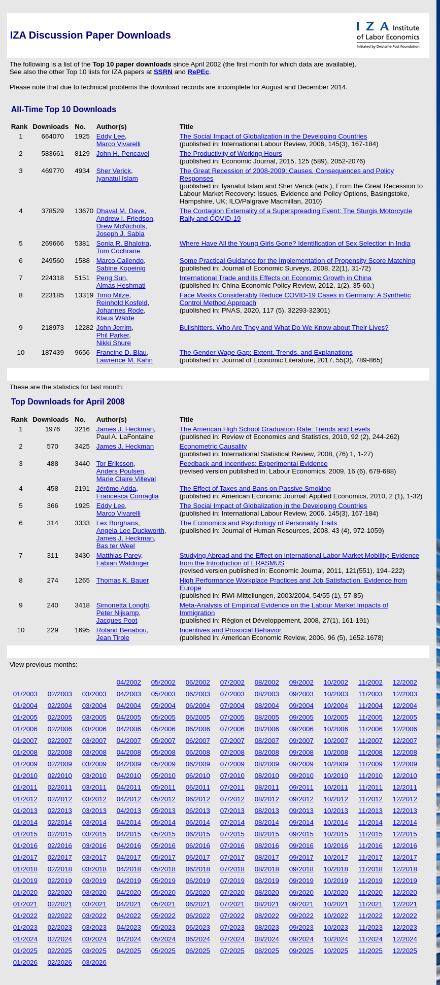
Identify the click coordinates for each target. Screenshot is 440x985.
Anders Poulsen (120, 471)
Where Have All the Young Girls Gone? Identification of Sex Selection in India (295, 243)
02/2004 (60, 705)
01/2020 (25, 892)
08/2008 (267, 752)
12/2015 (405, 834)
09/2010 (301, 775)
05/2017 (163, 857)
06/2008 (198, 752)
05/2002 (163, 682)
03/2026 (94, 962)
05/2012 (163, 799)
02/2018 (60, 869)
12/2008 (405, 752)
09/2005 (301, 717)
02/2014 (60, 822)
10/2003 (336, 694)
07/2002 (232, 682)
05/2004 (163, 705)
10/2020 (336, 892)
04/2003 (129, 694)
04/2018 (129, 869)
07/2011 (232, 787)
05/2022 (163, 916)
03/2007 (94, 740)
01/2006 (25, 729)
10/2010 (336, 775)
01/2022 (25, 916)
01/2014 (25, 822)
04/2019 (129, 881)
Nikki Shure (113, 343)
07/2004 (232, 705)
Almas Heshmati (121, 285)
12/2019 (405, 881)
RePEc (198, 72)
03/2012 (94, 799)
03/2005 (94, 717)
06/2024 (198, 939)
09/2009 (301, 764)
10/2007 (336, 740)
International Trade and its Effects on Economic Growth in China (275, 278)
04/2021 (129, 904)
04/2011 (129, 787)
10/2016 (336, 846)
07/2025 (232, 951)
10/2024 (336, 939)
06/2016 (198, 846)
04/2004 (129, 705)
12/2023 (405, 927)
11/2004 (370, 705)
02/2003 (60, 694)
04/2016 (129, 846)
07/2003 (232, 694)
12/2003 (405, 694)
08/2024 (267, 939)
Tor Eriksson (114, 463)
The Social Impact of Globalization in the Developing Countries (273, 136)
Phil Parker (112, 335)
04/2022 (129, 916)
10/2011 (336, 787)
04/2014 (129, 822)
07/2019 (232, 881)
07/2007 (232, 740)
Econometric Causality (213, 446)
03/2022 (94, 916)
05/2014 (163, 822)
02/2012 (60, 799)
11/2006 (370, 729)
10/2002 (336, 682)
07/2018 (232, 869)
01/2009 (25, 764)
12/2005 (405, 717)
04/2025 (129, 951)
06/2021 (198, 904)
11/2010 (370, 775)
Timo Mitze (112, 295)
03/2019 (94, 881)
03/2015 (94, 834)
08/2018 (267, 869)
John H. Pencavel (122, 153)
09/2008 (301, 752)
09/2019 (301, 881)
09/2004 (301, 705)
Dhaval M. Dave (120, 211)
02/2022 (60, 916)
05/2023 (163, 927)
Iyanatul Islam (117, 178)
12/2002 (405, 682)
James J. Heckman (125, 429)
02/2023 (60, 927)
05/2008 (163, 752)
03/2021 (94, 904)
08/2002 (267, 682)
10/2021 (336, 904)
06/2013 (198, 810)
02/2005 (60, 717)
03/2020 (94, 892)
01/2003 (25, 694)
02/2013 (60, 810)
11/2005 (370, 717)
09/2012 (301, 799)
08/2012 (267, 799)
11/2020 (370, 892)
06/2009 (198, 764)
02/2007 (60, 740)
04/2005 (129, 717)
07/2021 (232, 904)
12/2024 (405, 939)
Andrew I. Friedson (124, 218)
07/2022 (232, 916)
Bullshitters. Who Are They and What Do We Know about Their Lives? (284, 327)
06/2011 (198, 787)
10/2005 (336, 717)
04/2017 (129, 857)
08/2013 (267, 810)
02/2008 (60, 752)
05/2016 (163, 846)
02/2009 (60, 764)
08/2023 (267, 927)
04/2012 (129, 799)
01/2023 (25, 927)
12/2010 (405, 775)
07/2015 (232, 834)
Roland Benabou (121, 630)
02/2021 (60, 904)
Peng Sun (111, 278)
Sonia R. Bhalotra (122, 243)
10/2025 (336, 951)
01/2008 (25, 752)
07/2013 (232, 810)
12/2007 (405, 740)
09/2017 (301, 857)
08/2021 (267, 904)
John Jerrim (114, 327)
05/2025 (163, 951)
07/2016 (232, 846)
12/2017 (405, 857)
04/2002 (129, 682)
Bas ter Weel (115, 546)
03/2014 (94, 822)
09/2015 (301, 834)
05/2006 (163, 729)
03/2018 (94, 869)
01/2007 (25, 740)
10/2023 (336, 927)
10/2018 (336, 869)
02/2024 (60, 939)
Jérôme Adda (116, 488)
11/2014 (370, 822)
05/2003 (163, 694)
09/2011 (301, 787)
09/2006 (301, 729)
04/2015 (129, 834)
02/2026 (60, 962)
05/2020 (163, 892)
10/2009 (336, 764)
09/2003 (301, 694)
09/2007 (301, 740)
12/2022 (405, 916)
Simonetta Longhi (122, 605)
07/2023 (232, 927)
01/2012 (25, 799)
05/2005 (163, 717)
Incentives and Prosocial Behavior (231, 630)
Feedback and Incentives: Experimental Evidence (254, 463)
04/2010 (129, 775)
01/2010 (25, 775)
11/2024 (370, 939)
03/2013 (94, 810)
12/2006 (405, 729)
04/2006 (129, 729)
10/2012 (336, 799)
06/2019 (198, 881)
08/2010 (267, 775)
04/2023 (129, 927)
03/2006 (94, 729)
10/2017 (336, 857)
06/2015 (198, 834)
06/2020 (198, 892)
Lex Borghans (117, 523)
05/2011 (163, 787)
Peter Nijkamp (117, 613)
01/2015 (25, 834)
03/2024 (94, 939)
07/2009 (232, 764)
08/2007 (267, 740)
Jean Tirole (112, 637)
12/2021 (405, 904)
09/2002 (301, 682)
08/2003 (267, 694)
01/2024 (25, 939)
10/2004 (336, 705)
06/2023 (198, 927)
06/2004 (198, 705)
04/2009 (129, 764)
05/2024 (163, 939)
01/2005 (25, 717)
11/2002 (370, 682)
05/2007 (163, 740)
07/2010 (232, 775)
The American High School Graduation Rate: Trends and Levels (275, 429)
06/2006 (198, 729)
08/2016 (267, 846)
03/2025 (94, 951)
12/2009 (405, 764)
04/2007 (129, 740)
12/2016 (405, 846)
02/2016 (60, 846)
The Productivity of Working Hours (231, 153)
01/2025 (25, 951)
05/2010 (163, 775)
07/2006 (232, 729)
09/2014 (301, 822)
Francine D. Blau (121, 352)
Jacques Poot (117, 620)
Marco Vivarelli (118, 144)
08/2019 (267, 881)
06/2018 (198, 869)
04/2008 (129, 752)
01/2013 (25, 810)
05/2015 (163, 834)
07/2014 (232, 822)
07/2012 (232, 799)
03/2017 (94, 857)
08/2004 (267, 705)
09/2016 (301, 846)
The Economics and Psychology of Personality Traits (258, 523)
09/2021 (301, 904)
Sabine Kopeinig (121, 268)
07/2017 (232, 857)
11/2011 (370, 787)
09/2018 (301, 869)
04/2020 (129, 892)
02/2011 (60, 787)
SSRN (163, 72)
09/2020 (301, 892)
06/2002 (198, 682)
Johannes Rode (120, 310)
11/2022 (370, 916)
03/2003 (94, 694)
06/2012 (198, 799)
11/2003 (370, 694)
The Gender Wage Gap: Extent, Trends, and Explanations (266, 352)
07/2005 (232, 717)
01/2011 (25, 787)
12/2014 (405, 822)
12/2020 (405, 892)
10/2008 (336, 752)
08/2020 (267, 892)
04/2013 (129, 810)
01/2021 (25, 904)
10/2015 (336, 834)
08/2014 (267, 822)
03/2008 (94, 752)
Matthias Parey (118, 555)
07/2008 (232, 752)
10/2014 (336, 822)
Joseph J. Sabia (120, 233)
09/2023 (301, 927)
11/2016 (370, 846)
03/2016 (94, 846)
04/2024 (129, 939)
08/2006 (267, 729)
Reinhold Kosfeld (122, 303)
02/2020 (60, 892)
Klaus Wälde (115, 318)
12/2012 (405, 799)
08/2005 (267, 717)
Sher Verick (113, 171)
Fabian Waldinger (122, 563)
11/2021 (370, 904)
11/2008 (370, 752)
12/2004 (405, 705)
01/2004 (25, 705)
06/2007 (198, 740)
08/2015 (267, 834)
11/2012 (370, 799)
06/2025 (198, 951)
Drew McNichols (120, 226)
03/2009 (94, 764)
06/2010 (198, 775)
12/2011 (405, 787)
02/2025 (60, 951)
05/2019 (163, 881)
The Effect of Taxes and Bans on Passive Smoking (255, 488)
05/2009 (163, 764)
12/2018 (405, 869)
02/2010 (60, 775)
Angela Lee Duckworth (130, 530)
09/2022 (301, 916)
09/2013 (301, 810)
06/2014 (198, 822)
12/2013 (405, 810)
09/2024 (301, 939)
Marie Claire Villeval (126, 479)
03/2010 (94, 775)
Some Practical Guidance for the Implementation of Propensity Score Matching (298, 260)
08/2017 (267, 857)
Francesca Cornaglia (127, 496)
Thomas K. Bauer (122, 580)
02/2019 (60, 881)
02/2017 (60, 857)
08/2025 (267, 951)
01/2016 (25, 846)
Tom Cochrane (118, 251)
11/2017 (370, 857)
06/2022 (198, 916)
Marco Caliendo (120, 260)
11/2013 (370, 810)
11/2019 (370, 881)
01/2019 (25, 881)
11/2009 (370, 764)
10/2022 (336, 916)
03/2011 (94, 787)
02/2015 (60, 834)
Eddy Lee (110, 136)
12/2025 (405, 951)
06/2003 (198, 694)
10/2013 (336, 810)
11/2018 (370, 869)
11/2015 (370, 834)
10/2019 (336, 881)
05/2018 (163, 869)
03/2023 (94, 927)
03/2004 (94, 705)
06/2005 (198, 717)
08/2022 (267, 916)
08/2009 (267, 764)
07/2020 (232, 892)
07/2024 (232, 939)
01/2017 (25, 857)
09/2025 (301, 951)
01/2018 (25, 869)
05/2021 (163, 904)
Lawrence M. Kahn (124, 360)
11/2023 (370, 927)
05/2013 (163, 810)
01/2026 (25, 962)
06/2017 (198, 857)
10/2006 (336, 729)
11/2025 (370, 951)
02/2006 (60, 729)
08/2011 (267, 787)
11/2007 (370, 740)
